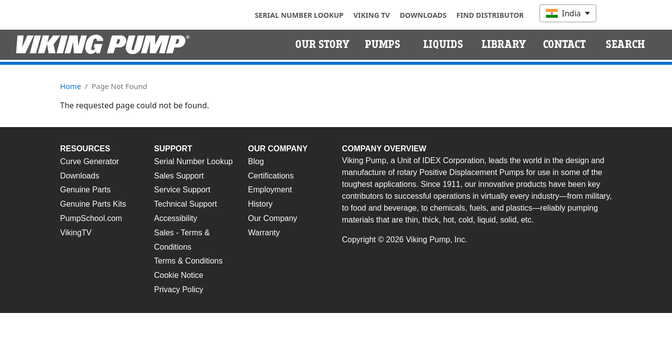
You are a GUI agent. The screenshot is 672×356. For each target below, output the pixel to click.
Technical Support (185, 204)
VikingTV (76, 232)
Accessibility (175, 218)
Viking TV (372, 15)
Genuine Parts (85, 189)
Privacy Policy (179, 289)
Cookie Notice (179, 275)
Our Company (273, 218)
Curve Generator (89, 161)
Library (504, 44)
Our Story (322, 44)
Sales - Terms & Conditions (182, 239)
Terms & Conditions (188, 261)
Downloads (423, 15)
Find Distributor (490, 15)
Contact (564, 44)
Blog (256, 161)
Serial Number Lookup (299, 15)
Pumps (383, 44)
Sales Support (179, 176)
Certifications (271, 176)
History (260, 204)
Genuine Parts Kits (93, 204)
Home (70, 86)
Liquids (443, 44)
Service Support (182, 189)
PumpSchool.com (91, 218)
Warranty (264, 232)
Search (625, 44)
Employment (270, 189)
